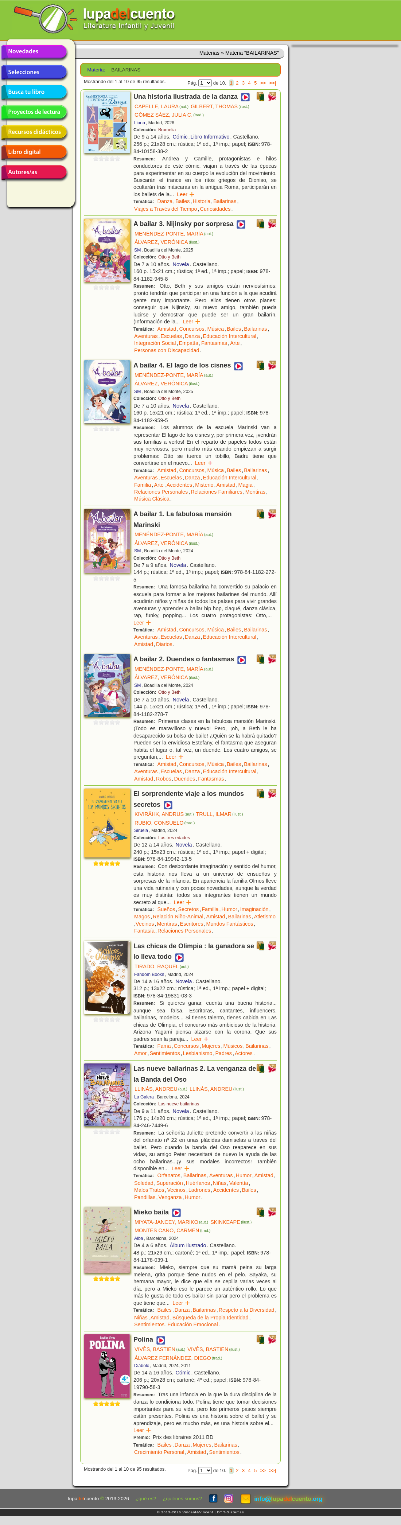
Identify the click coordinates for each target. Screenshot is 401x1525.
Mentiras (255, 492)
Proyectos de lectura (34, 112)
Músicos (232, 1046)
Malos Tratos (149, 1190)
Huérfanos (198, 1183)
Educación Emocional (192, 1324)
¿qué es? (146, 1498)
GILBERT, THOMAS (220, 106)
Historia (201, 201)
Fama (164, 1046)
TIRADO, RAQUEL (162, 966)
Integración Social (155, 343)
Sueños (166, 909)
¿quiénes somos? (182, 1498)
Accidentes (179, 485)
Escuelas (171, 336)
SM (137, 250)
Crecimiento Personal (159, 1452)
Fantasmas (214, 343)
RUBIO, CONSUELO (165, 823)
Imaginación (254, 909)
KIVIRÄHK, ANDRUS (164, 814)
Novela (181, 264)
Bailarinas (224, 201)
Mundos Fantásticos (229, 924)
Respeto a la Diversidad (247, 1310)
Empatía (188, 343)
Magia (245, 485)
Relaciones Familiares (216, 492)
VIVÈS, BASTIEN (160, 1349)
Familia (142, 485)
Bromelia (167, 129)
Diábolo (141, 1365)
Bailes (182, 201)
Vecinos (145, 924)
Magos (142, 916)
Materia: (96, 70)
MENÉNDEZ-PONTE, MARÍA (174, 234)
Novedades (34, 52)
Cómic (180, 137)
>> (263, 83)
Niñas (219, 1183)
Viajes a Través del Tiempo (165, 209)
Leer (186, 194)
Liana (139, 122)
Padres (223, 1053)
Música (215, 329)
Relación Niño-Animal (178, 916)
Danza (165, 201)
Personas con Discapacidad (166, 350)
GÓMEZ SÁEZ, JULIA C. (169, 115)
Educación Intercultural (229, 336)
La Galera (144, 1097)
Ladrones (199, 1190)
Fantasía (144, 931)
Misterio (204, 485)
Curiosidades (215, 209)
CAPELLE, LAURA (161, 106)
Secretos (188, 909)
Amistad (166, 329)
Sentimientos (164, 1053)
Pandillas (144, 1197)
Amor (140, 1053)
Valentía (238, 1183)
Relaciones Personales (161, 492)
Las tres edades (174, 837)
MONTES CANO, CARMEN (172, 1230)
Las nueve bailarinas (178, 1103)
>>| (272, 83)
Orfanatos (168, 1175)
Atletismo (265, 916)
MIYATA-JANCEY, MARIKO (171, 1222)
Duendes (184, 779)
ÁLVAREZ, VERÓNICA (167, 242)
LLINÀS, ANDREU (161, 1089)
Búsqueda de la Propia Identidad (210, 1317)
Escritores (191, 924)
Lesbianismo (198, 1053)
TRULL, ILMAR (219, 814)
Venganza (170, 1197)
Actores (244, 1053)
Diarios (164, 644)
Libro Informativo (209, 137)
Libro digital (34, 152)
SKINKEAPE (231, 1222)
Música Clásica (152, 499)
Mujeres (211, 1046)
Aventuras (146, 336)
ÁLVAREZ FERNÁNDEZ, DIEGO (178, 1358)
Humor (229, 909)
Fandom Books (149, 974)
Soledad (143, 1183)
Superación (169, 1183)
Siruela (141, 830)
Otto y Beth (169, 257)
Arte (235, 343)
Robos (163, 779)
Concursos (192, 329)
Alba (138, 1238)
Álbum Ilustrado (188, 1245)
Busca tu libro (34, 92)
